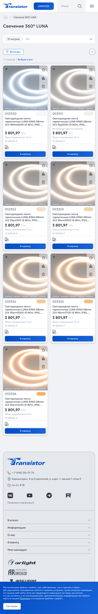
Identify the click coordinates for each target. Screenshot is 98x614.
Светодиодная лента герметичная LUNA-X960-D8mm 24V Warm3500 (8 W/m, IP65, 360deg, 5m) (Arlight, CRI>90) (71, 217)
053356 (10, 394)
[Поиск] (80, 6)
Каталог (43, 6)
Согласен (12, 606)
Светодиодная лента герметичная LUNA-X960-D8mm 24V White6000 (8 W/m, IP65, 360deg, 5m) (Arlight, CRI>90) (24, 121)
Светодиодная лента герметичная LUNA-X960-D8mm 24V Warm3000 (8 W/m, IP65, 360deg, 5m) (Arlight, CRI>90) (24, 309)
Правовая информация (21, 502)
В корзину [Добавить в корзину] (25, 154)
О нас (11, 535)
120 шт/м (48, 38)
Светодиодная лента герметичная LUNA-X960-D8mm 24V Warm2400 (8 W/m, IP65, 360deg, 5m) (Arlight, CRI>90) (24, 401)
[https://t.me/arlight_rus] (49, 495)
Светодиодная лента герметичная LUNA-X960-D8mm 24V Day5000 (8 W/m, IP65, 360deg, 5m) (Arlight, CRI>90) (71, 121)
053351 (57, 114)
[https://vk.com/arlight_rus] (10, 495)
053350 (11, 114)
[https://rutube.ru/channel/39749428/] (68, 495)
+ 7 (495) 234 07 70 (23, 472)
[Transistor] (15, 5)
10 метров (13, 38)
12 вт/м (31, 38)
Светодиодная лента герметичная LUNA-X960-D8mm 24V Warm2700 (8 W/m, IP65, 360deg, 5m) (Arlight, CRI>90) (71, 309)
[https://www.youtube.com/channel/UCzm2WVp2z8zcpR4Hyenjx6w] (29, 495)
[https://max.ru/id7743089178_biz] (87, 495)
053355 (58, 302)
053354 (10, 302)
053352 (10, 209)
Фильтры (13, 51)
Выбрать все (25, 59)
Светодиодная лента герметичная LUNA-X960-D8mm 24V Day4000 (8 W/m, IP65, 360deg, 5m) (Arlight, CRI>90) (24, 217)
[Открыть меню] (92, 6)
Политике (25, 598)
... (6, 17)
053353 (58, 209)
